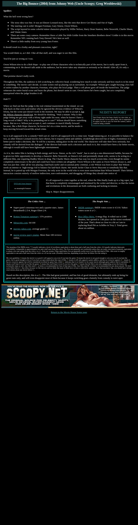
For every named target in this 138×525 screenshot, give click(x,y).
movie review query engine (26, 235)
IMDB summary (85, 207)
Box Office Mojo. (86, 216)
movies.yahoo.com (22, 228)
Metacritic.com (20, 222)
